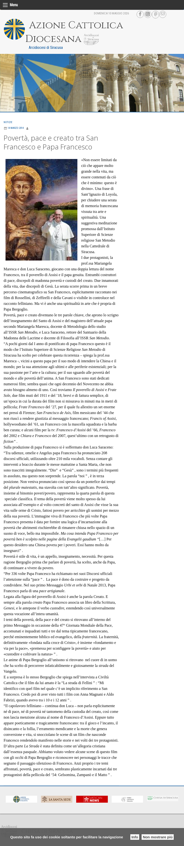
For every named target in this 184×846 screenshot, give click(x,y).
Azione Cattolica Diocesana (76, 32)
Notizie (8, 122)
